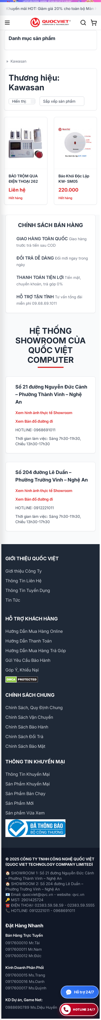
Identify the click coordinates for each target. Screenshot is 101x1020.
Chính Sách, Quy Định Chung (34, 707)
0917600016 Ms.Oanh (24, 981)
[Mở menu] (7, 22)
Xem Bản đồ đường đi (34, 421)
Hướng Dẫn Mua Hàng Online (34, 631)
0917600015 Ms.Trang (25, 975)
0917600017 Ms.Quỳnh (25, 988)
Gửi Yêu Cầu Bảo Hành (27, 660)
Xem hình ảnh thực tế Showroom (43, 412)
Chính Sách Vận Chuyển (29, 717)
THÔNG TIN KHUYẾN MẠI (35, 761)
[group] (50, 1)
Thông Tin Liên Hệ (23, 580)
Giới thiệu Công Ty (23, 571)
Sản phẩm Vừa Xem (25, 813)
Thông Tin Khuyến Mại (27, 774)
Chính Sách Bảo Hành (26, 727)
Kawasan (18, 61)
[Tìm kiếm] (83, 22)
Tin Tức (12, 600)
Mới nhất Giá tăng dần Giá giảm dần (62, 101)
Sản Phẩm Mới (19, 803)
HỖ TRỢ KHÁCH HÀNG (31, 619)
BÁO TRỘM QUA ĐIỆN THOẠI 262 (23, 179)
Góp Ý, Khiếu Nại (22, 670)
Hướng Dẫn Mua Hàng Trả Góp (35, 650)
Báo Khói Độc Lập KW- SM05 (73, 179)
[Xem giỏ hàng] (93, 22)
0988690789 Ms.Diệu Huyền (31, 1007)
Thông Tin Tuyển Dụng (27, 590)
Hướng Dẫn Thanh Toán (28, 641)
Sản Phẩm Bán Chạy (25, 793)
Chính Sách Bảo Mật (25, 746)
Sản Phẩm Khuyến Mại (27, 783)
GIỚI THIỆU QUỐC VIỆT (32, 558)
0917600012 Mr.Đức (23, 955)
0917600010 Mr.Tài (22, 942)
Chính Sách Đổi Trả (24, 736)
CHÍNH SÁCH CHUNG (29, 695)
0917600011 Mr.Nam (23, 949)
